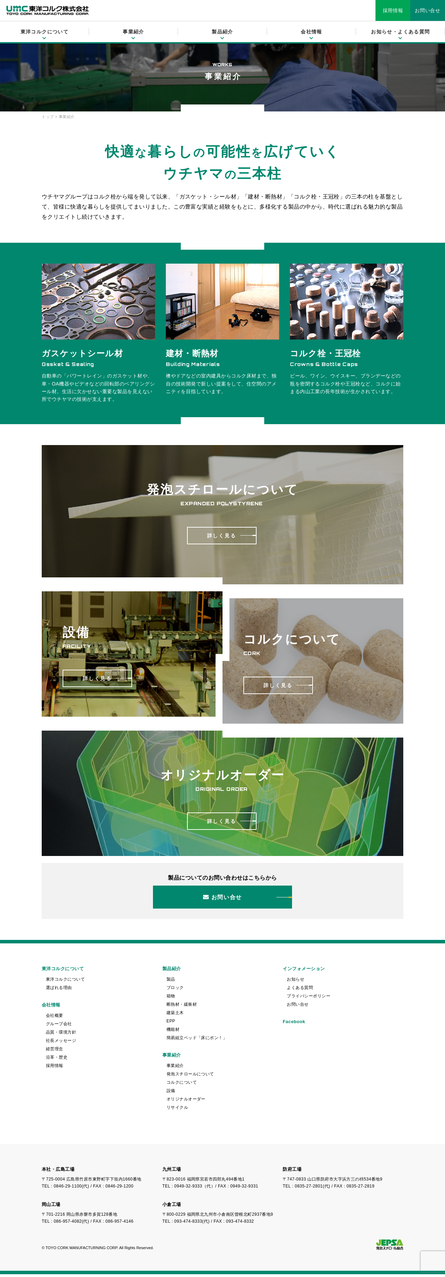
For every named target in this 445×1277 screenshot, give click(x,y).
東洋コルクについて (65, 982)
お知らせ (295, 982)
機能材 (173, 1032)
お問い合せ (427, 10)
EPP (171, 1023)
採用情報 (393, 10)
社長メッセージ (61, 1043)
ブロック (175, 990)
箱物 (171, 998)
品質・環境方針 (61, 1035)
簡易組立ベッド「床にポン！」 (197, 1040)
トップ (48, 117)
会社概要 (54, 1018)
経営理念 (54, 1051)
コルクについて (182, 1085)
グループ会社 (59, 1026)
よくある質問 (300, 990)
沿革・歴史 (56, 1060)
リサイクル (177, 1110)
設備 (171, 1093)
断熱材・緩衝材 (182, 1007)
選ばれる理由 (59, 990)
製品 (171, 982)
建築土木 (175, 1015)
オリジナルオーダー (186, 1101)
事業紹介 (175, 1068)
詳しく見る (221, 535)
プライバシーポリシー (308, 998)
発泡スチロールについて (190, 1076)
